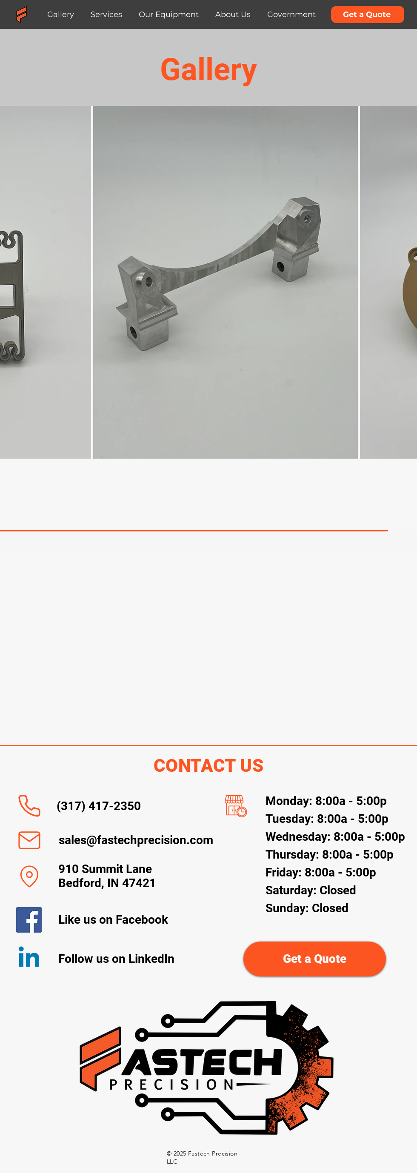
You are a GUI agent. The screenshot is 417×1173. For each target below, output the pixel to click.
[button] (106, 14)
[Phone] (29, 806)
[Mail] (29, 840)
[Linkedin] (29, 959)
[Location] (29, 876)
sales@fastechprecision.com (136, 840)
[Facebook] (29, 920)
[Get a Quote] (367, 14)
